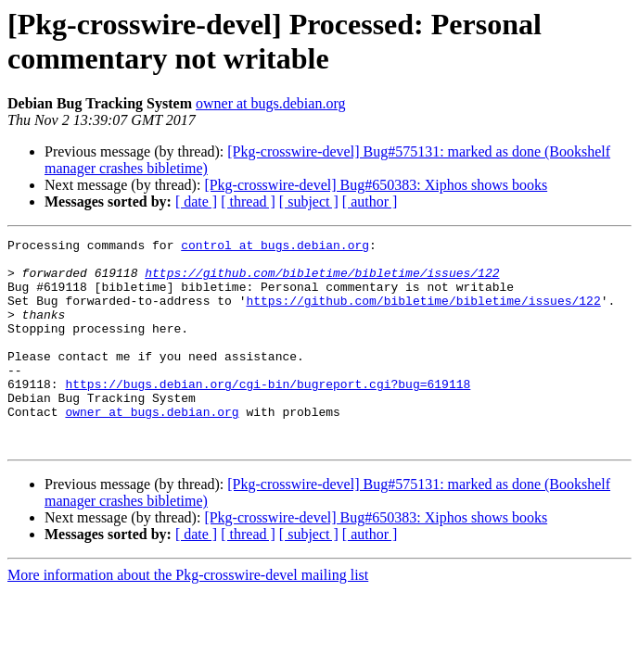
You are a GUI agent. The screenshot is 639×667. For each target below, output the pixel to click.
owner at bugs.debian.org (270, 103)
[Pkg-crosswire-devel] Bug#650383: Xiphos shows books (375, 185)
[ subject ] (309, 201)
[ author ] (370, 201)
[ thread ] (248, 201)
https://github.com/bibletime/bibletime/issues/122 (322, 280)
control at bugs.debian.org (275, 247)
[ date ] (196, 201)
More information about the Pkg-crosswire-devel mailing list (187, 616)
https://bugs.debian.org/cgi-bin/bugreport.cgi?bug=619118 (267, 414)
